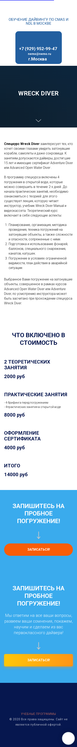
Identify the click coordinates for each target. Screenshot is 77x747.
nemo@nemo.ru (39, 54)
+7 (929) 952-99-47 (38, 48)
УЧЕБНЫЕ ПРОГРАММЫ (38, 714)
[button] (38, 549)
